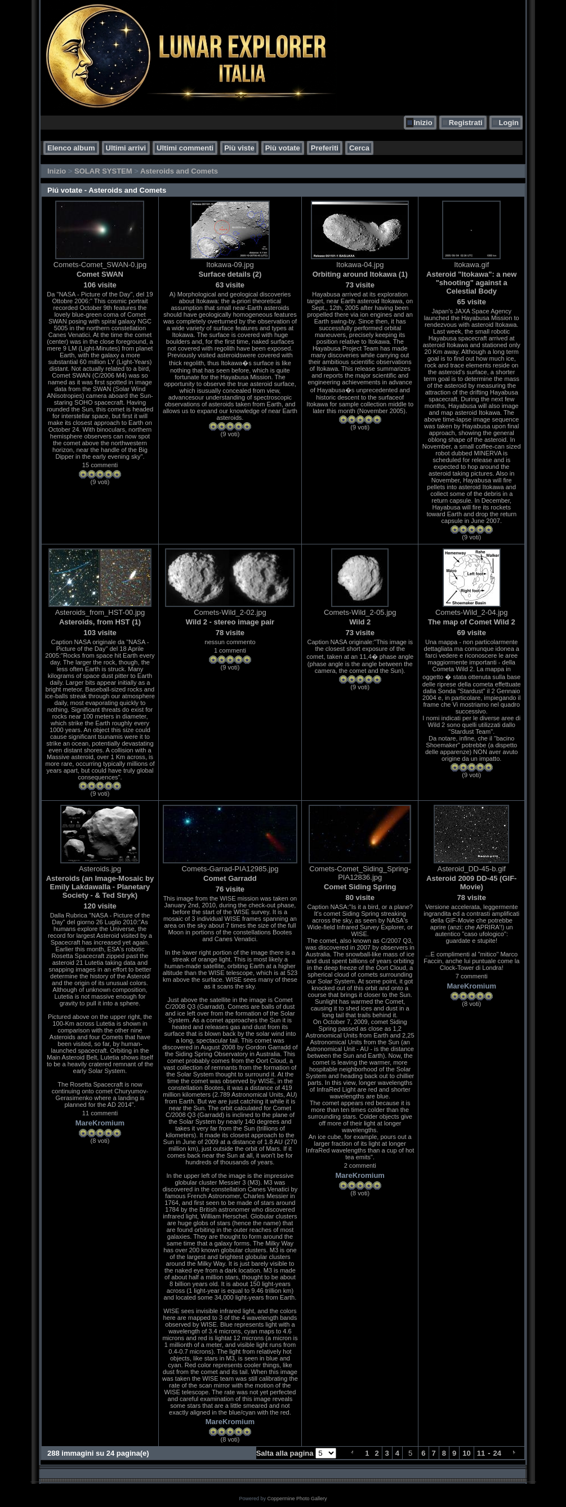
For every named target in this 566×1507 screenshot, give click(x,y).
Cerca (359, 148)
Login (509, 122)
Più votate (282, 148)
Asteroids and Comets (179, 171)
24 (497, 1453)
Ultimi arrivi (126, 148)
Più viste (239, 148)
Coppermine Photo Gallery (297, 1498)
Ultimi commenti (185, 148)
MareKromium (99, 1123)
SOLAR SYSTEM (103, 171)
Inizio (422, 122)
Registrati (466, 122)
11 (481, 1453)
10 (466, 1453)
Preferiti (324, 148)
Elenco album (71, 148)
